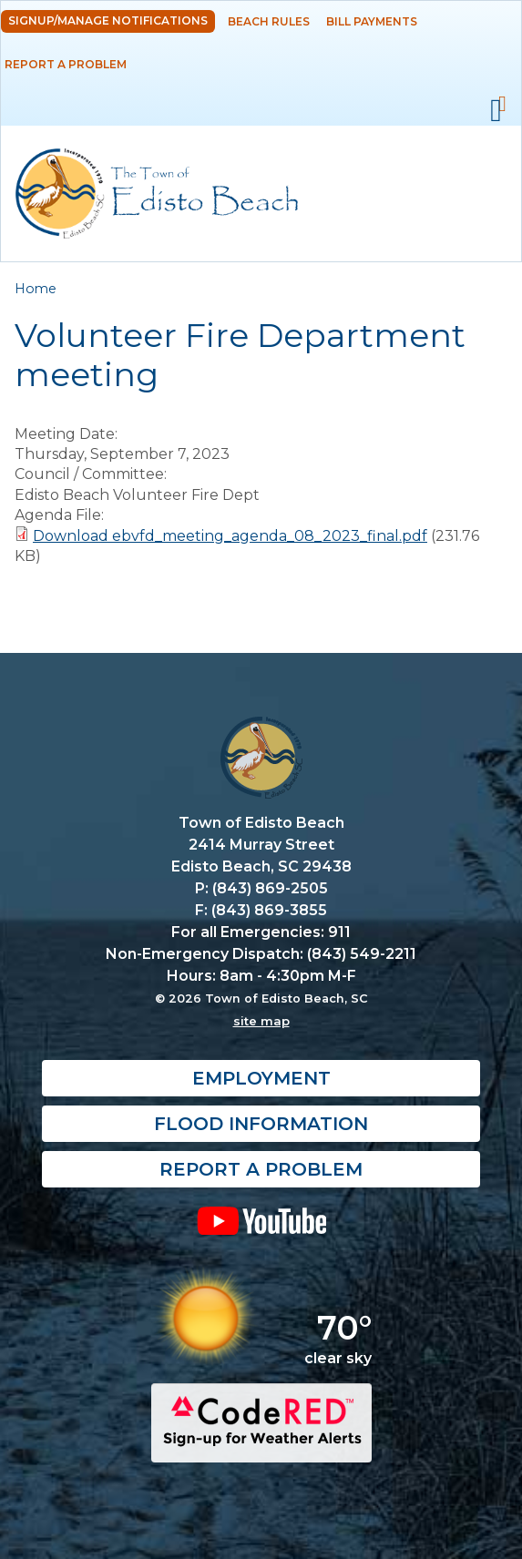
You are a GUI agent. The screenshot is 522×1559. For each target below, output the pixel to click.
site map (261, 1021)
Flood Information (261, 1124)
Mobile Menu (496, 111)
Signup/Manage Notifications (108, 20)
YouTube (261, 1220)
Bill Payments (371, 21)
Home (35, 288)
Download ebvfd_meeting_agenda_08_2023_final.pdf (230, 536)
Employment (261, 1078)
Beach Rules (269, 21)
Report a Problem (66, 64)
